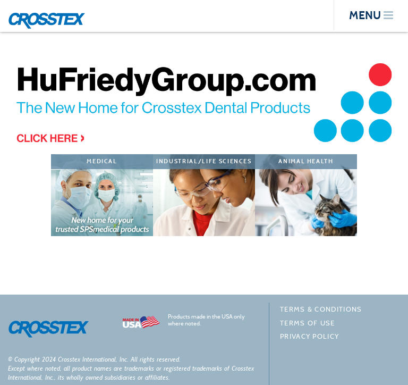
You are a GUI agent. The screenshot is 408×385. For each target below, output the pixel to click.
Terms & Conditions (321, 309)
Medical (102, 161)
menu (371, 15)
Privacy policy (309, 336)
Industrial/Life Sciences (204, 161)
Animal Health (305, 161)
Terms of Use (307, 323)
